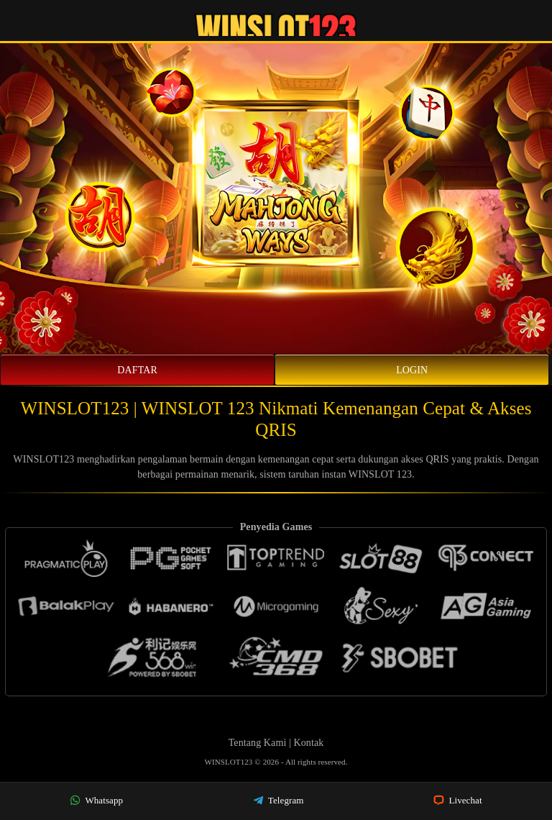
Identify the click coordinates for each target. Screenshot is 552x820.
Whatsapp (96, 800)
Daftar (137, 370)
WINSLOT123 (229, 761)
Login (412, 370)
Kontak (308, 742)
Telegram (278, 800)
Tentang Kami (258, 742)
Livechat (457, 800)
